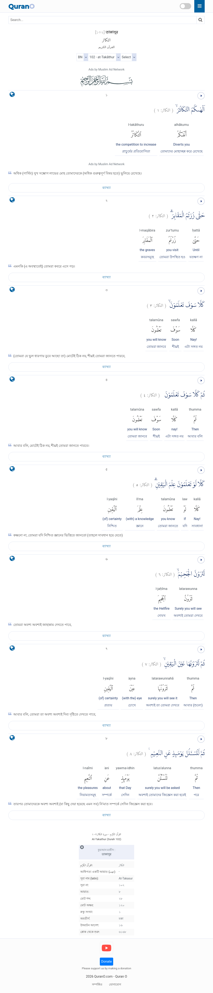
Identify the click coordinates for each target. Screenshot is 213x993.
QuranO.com (103, 976)
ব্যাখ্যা (106, 188)
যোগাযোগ (115, 984)
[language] (12, 95)
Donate (106, 961)
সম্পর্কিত (97, 984)
